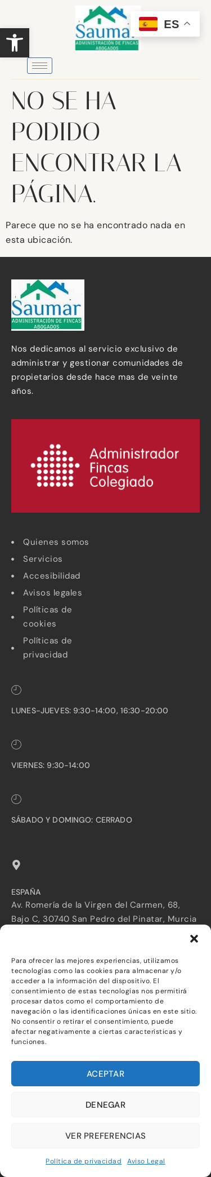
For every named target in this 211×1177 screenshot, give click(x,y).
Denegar (105, 1105)
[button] (14, 42)
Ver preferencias (105, 1136)
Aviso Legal (146, 1161)
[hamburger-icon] (39, 65)
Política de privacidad (84, 1161)
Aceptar (105, 1074)
